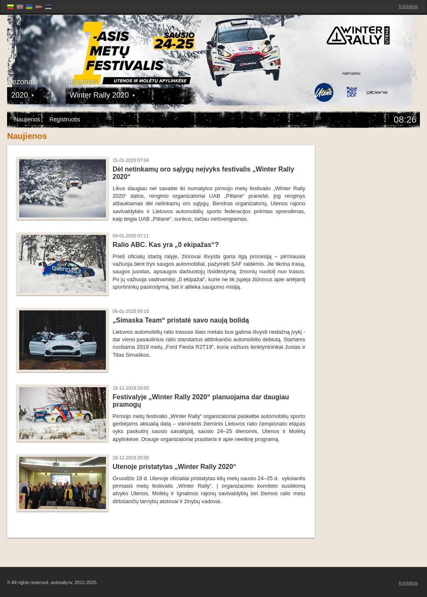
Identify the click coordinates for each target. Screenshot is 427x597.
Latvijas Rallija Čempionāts (55, 42)
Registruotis (64, 119)
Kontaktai (408, 6)
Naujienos (27, 119)
